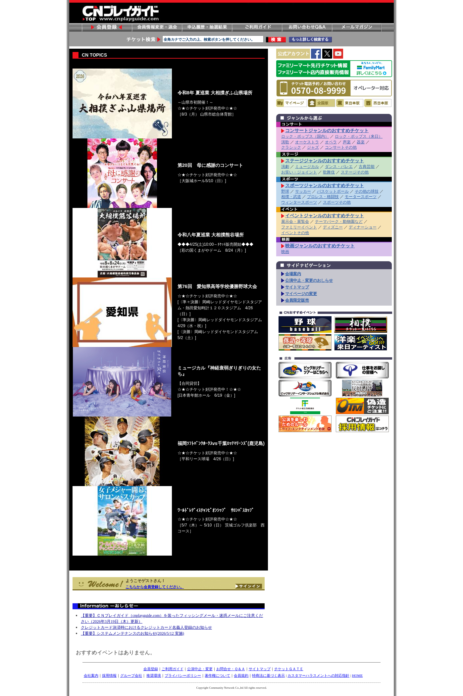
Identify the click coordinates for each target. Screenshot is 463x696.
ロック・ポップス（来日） (359, 136)
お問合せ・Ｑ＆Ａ (230, 669)
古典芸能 (367, 166)
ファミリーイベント (299, 227)
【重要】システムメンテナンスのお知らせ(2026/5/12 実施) (132, 633)
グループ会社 (131, 675)
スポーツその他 (337, 202)
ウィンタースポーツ (299, 202)
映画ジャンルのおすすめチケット (320, 245)
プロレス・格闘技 (323, 196)
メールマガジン (357, 27)
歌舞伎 (329, 172)
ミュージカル (307, 166)
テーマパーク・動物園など (339, 221)
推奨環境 (153, 675)
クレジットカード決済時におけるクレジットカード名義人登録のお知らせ (146, 627)
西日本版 (377, 103)
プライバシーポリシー (183, 675)
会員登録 (106, 27)
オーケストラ (307, 142)
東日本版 (349, 103)
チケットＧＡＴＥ (288, 669)
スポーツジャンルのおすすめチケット (324, 185)
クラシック (291, 147)
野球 (285, 191)
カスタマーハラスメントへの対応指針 (318, 675)
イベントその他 (295, 232)
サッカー (303, 191)
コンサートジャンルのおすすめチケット (327, 130)
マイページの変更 (301, 293)
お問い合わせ (307, 27)
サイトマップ (297, 287)
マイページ (291, 103)
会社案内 (91, 675)
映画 (285, 251)
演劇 (285, 166)
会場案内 (293, 274)
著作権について (217, 675)
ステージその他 (355, 172)
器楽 (361, 142)
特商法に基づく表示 (268, 675)
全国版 (321, 103)
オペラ (331, 142)
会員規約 (241, 675)
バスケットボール (333, 191)
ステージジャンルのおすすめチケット (324, 160)
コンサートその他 (341, 147)
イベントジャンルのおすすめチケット (324, 215)
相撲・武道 (291, 196)
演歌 (285, 142)
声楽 (347, 142)
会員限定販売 (297, 300)
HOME (357, 675)
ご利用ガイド (257, 27)
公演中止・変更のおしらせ (309, 280)
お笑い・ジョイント (299, 172)
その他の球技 (367, 191)
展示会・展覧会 (295, 221)
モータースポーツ (361, 196)
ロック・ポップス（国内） (305, 136)
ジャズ (313, 147)
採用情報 (109, 675)
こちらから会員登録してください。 (155, 587)
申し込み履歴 (207, 27)
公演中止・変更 (200, 669)
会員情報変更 (156, 27)
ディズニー (333, 227)
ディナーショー (363, 227)
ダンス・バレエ (339, 166)
